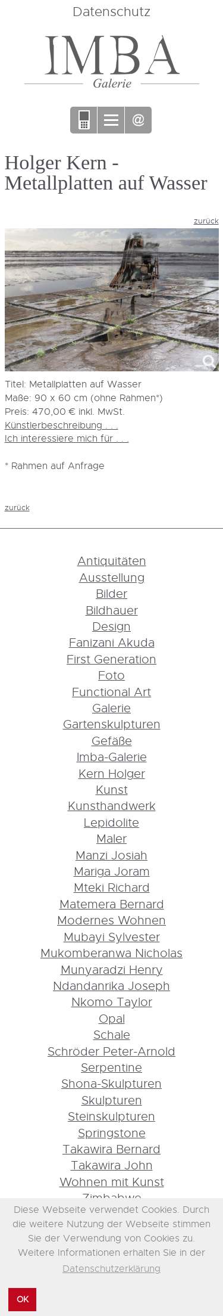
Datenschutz (111, 11)
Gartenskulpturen (112, 724)
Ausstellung (112, 577)
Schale (111, 1034)
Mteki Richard (112, 887)
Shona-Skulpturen (111, 1083)
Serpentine (111, 1067)
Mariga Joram (112, 871)
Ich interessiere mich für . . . (67, 438)
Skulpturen (111, 1100)
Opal (112, 1018)
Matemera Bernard (111, 904)
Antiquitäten (111, 560)
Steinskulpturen (111, 1116)
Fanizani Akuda (112, 642)
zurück (206, 220)
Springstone (112, 1133)
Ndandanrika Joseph (111, 985)
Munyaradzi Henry (112, 969)
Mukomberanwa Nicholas (111, 953)
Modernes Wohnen (111, 920)
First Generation (111, 659)
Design (111, 626)
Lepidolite (111, 822)
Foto (111, 675)
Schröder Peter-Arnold (111, 1051)
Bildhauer (112, 610)
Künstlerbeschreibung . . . (61, 425)
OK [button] (23, 1299)
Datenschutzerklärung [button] (111, 1268)
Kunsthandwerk (112, 805)
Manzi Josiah (111, 855)
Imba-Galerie (112, 756)
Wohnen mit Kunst (111, 1181)
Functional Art (111, 692)
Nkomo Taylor (111, 1001)
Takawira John (112, 1165)
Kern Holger (111, 773)
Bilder (111, 593)
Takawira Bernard (111, 1149)
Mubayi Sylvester (112, 936)
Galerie (111, 708)
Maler (111, 838)
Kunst (112, 789)
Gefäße (112, 740)
